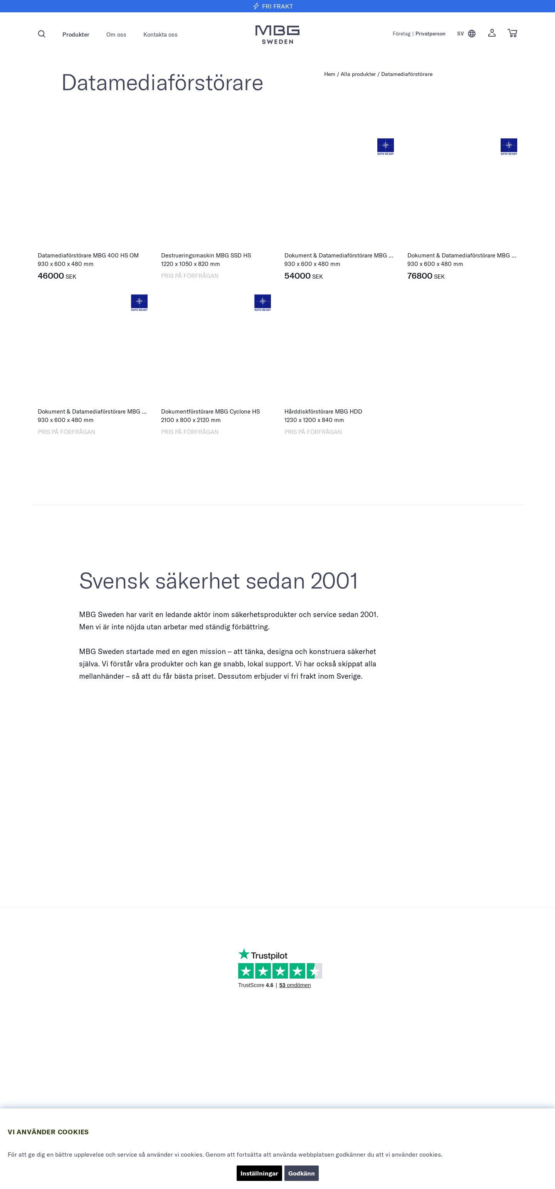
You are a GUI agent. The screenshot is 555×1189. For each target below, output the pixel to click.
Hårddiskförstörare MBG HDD (323, 411)
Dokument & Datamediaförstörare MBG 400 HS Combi (355, 255)
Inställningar (259, 1173)
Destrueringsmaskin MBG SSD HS (206, 255)
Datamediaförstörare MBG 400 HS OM (88, 255)
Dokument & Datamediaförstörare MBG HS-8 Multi (104, 411)
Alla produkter (358, 74)
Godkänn (301, 1173)
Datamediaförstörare (406, 74)
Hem (329, 74)
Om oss (116, 34)
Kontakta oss (160, 34)
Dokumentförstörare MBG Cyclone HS (210, 411)
